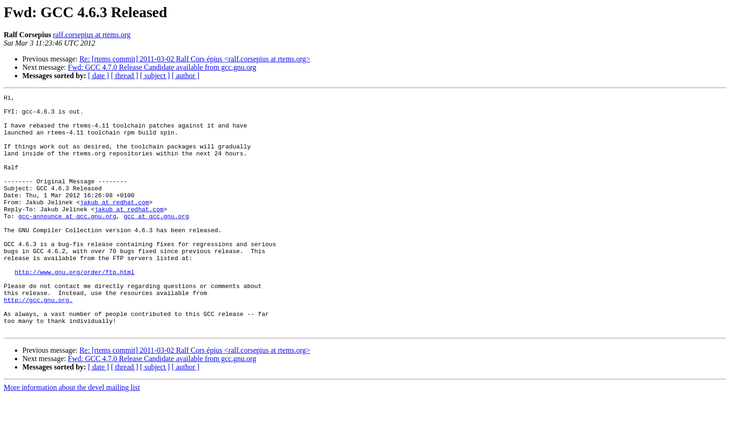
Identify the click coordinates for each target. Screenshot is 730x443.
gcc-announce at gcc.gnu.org (67, 241)
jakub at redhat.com (114, 224)
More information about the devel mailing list (72, 435)
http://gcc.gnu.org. (38, 341)
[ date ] (98, 76)
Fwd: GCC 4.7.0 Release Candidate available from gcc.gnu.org (162, 67)
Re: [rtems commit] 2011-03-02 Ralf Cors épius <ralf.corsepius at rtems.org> (195, 59)
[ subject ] (155, 76)
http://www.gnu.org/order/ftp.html (74, 308)
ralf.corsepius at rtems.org (92, 35)
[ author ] (186, 76)
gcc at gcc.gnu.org (156, 241)
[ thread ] (124, 76)
